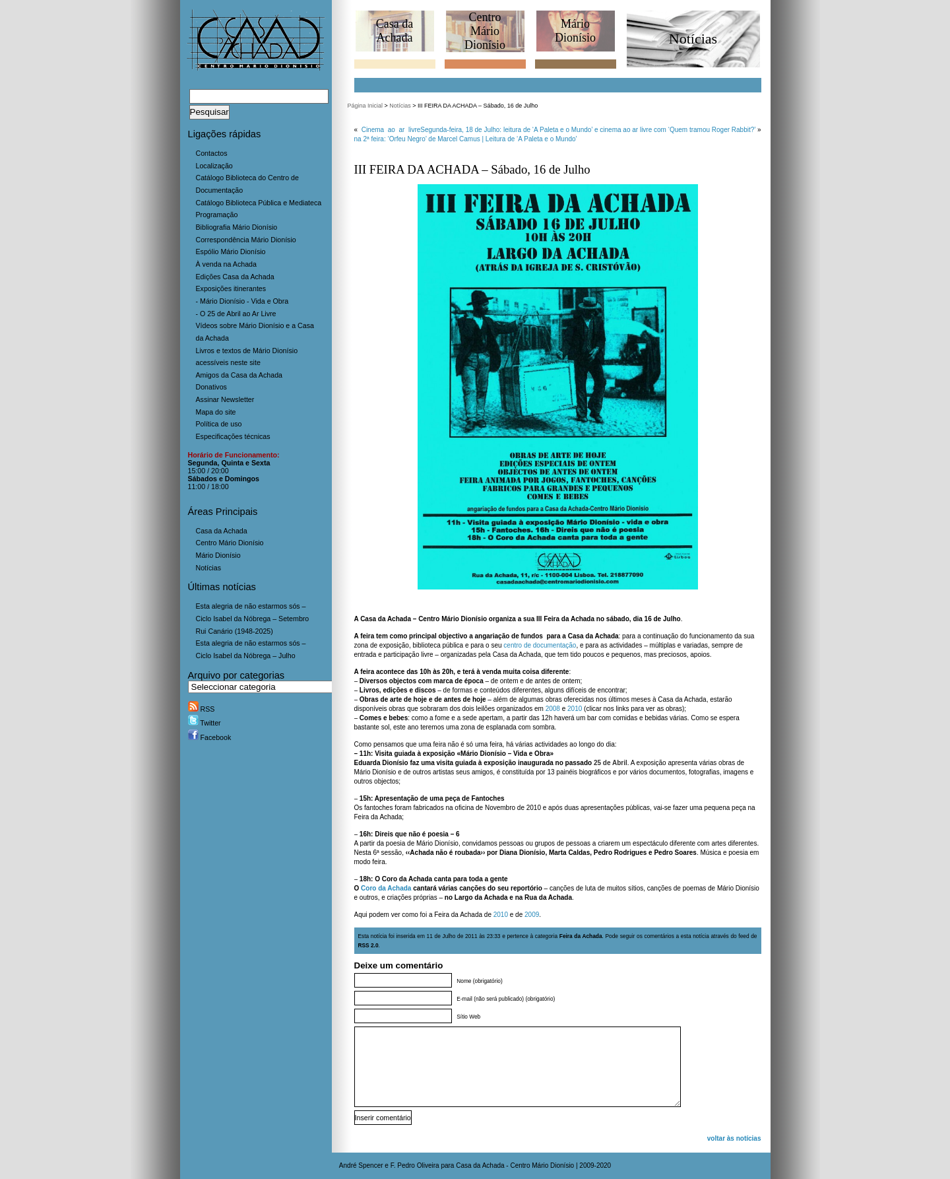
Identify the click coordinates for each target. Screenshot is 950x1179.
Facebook (210, 737)
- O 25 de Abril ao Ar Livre (236, 314)
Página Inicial (365, 105)
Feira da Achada (580, 936)
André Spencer (361, 1165)
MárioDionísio (575, 30)
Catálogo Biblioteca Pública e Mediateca (259, 203)
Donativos (211, 387)
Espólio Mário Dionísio (231, 251)
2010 (574, 708)
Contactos (212, 153)
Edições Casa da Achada (235, 277)
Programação (217, 215)
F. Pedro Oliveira (415, 1165)
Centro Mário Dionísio (230, 543)
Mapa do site (216, 412)
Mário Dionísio (218, 555)
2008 (553, 708)
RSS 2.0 (368, 945)
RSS (201, 709)
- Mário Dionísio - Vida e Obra (242, 301)
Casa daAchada (394, 30)
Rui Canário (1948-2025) (234, 631)
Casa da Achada (221, 531)
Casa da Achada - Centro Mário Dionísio (515, 1165)
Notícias (209, 568)
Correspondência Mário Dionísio (246, 240)
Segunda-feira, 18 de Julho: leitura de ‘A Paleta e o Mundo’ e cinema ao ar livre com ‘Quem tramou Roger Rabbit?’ (587, 129)
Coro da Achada (386, 888)
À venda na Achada (226, 264)
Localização (214, 166)
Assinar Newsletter (225, 399)
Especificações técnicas (233, 436)
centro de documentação (539, 645)
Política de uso (219, 424)
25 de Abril (610, 762)
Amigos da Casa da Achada (239, 375)
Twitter (204, 723)
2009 (531, 914)
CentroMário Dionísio (484, 31)
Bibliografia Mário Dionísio (237, 227)
